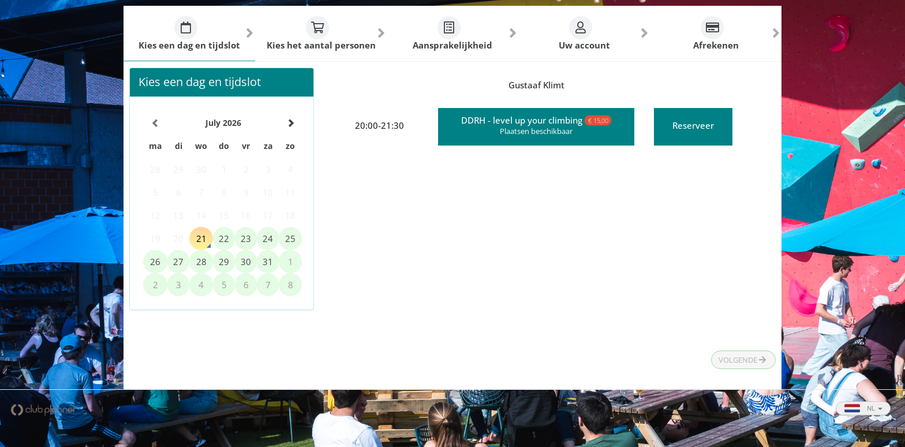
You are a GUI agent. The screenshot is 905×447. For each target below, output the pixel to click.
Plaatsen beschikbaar (536, 131)
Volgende (742, 360)
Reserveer (693, 125)
